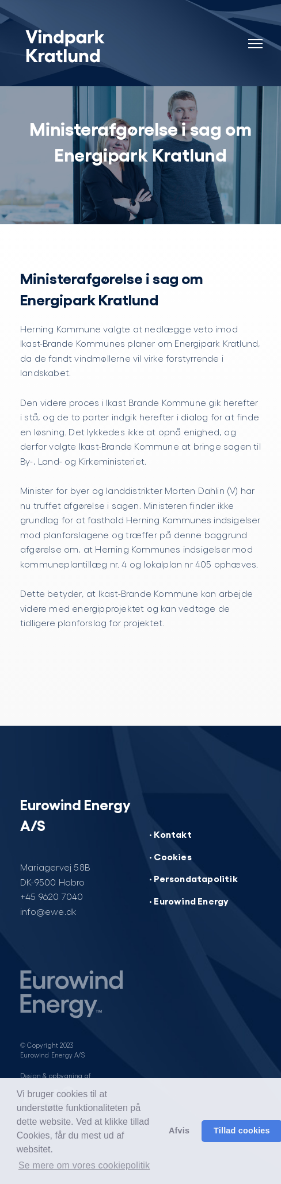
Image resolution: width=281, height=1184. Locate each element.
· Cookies (170, 856)
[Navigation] (255, 36)
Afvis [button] (179, 1130)
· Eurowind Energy (189, 900)
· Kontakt (170, 834)
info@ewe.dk (48, 911)
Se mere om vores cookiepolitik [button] (84, 1165)
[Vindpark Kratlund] (94, 46)
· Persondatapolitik (193, 878)
